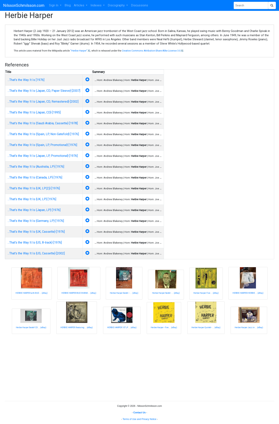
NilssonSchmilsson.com (23, 5)
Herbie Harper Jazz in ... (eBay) (249, 327)
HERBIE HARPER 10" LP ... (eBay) (122, 327)
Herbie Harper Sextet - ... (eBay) (166, 293)
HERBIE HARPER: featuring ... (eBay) (76, 327)
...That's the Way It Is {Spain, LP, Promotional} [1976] (42, 145)
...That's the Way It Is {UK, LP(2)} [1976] (34, 188)
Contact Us (139, 412)
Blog (68, 5)
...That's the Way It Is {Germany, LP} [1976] (36, 221)
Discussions (139, 5)
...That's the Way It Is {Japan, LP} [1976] (34, 210)
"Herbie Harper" (78, 50)
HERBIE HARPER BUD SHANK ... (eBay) (78, 293)
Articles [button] (79, 5)
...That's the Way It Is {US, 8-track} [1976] (35, 242)
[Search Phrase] (251, 5)
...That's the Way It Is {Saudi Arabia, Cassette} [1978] (43, 123)
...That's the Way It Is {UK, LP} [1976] (32, 199)
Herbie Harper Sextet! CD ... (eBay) (31, 327)
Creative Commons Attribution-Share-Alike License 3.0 (151, 50)
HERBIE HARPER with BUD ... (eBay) (32, 293)
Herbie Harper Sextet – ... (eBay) (124, 293)
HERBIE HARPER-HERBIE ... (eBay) (248, 293)
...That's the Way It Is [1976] (26, 80)
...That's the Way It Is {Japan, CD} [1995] (34, 112)
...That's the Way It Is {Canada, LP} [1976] (35, 177)
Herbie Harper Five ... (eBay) (206, 293)
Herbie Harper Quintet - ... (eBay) (205, 327)
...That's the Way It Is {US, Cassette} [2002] (36, 253)
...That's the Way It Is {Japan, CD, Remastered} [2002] (43, 101)
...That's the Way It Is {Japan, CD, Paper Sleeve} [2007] (44, 91)
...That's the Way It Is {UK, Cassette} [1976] (36, 231)
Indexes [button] (96, 5)
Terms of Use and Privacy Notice (139, 419)
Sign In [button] (54, 5)
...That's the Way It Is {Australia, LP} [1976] (36, 166)
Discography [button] (117, 5)
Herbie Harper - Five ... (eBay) (164, 327)
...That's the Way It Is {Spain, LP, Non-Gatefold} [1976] (43, 134)
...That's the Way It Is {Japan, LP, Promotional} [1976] (43, 156)
